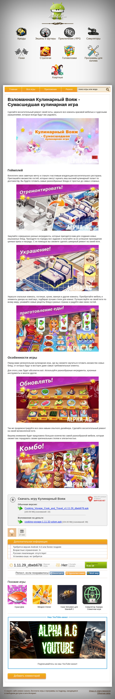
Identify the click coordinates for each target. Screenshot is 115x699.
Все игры (30, 89)
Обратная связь (104, 693)
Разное (69, 89)
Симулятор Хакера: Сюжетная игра (94, 608)
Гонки (21, 52)
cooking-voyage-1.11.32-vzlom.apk (43, 522)
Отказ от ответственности (100, 691)
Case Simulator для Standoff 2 (69, 608)
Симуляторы (93, 32)
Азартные (57, 71)
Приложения (50, 89)
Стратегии (45, 52)
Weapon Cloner (44, 607)
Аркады (21, 32)
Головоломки (69, 52)
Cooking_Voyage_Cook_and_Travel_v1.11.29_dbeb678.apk (56, 508)
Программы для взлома (93, 53)
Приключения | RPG (69, 32)
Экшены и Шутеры (45, 32)
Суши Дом (19, 607)
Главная (13, 89)
